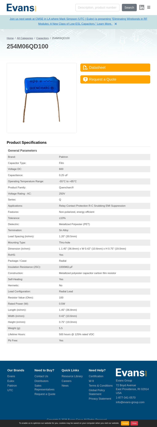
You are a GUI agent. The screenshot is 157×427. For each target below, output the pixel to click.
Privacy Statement (100, 398)
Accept (125, 423)
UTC (10, 390)
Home (10, 38)
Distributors (41, 381)
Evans (11, 376)
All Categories (25, 38)
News (65, 385)
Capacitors (42, 38)
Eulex (10, 381)
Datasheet (94, 67)
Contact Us (41, 376)
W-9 (91, 381)
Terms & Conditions (101, 385)
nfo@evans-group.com (130, 402)
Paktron (12, 385)
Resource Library (72, 376)
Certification (96, 376)
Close (134, 423)
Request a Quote (99, 79)
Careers (66, 381)
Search (129, 7)
